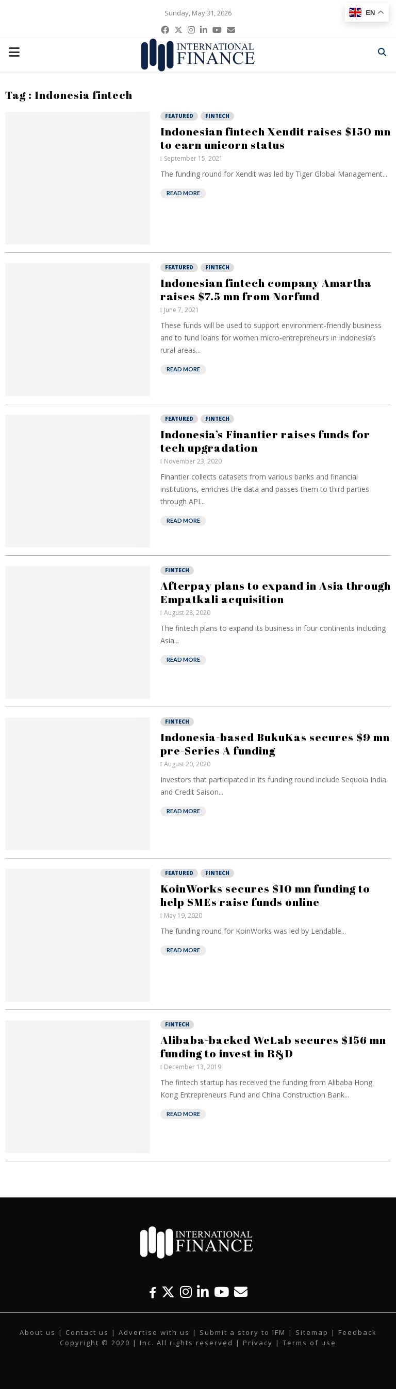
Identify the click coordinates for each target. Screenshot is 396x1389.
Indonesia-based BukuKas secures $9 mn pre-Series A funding (275, 744)
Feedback (357, 1332)
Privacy (258, 1342)
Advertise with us (154, 1332)
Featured (179, 115)
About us (38, 1332)
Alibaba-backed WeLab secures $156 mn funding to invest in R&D (273, 1046)
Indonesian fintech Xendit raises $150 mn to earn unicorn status (275, 138)
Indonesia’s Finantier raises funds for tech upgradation (265, 441)
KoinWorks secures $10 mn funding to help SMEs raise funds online (265, 895)
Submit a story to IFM (243, 1332)
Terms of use (309, 1342)
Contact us (87, 1332)
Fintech (217, 115)
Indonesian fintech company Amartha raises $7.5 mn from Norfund (266, 289)
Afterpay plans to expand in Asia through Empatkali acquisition (275, 592)
